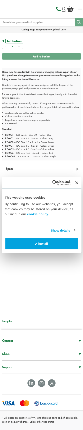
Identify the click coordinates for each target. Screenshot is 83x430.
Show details (60, 230)
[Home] (79, 9)
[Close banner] (76, 182)
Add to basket (41, 56)
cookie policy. (38, 214)
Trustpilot (7, 321)
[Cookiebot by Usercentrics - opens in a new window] (53, 182)
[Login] (63, 8)
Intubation (14, 41)
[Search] (79, 22)
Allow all (41, 243)
